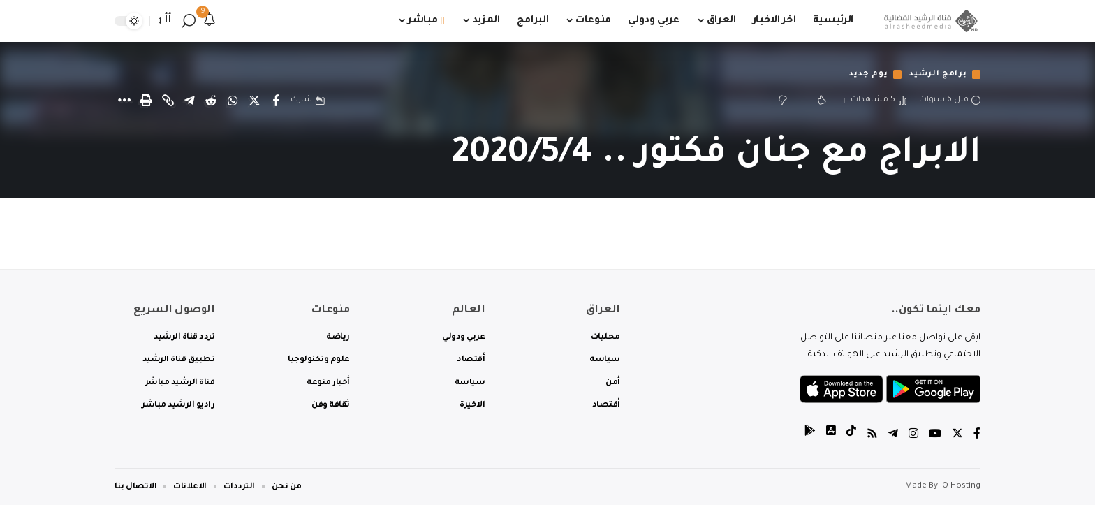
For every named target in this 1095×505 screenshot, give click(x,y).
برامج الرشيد (937, 74)
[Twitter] (957, 435)
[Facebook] (976, 435)
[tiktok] (851, 435)
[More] (124, 100)
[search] (189, 21)
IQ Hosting (960, 486)
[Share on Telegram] (189, 100)
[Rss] (872, 435)
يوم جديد (866, 74)
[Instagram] (913, 435)
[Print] (146, 100)
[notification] (209, 21)
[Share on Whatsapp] (232, 100)
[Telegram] (893, 435)
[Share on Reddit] (211, 100)
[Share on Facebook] (276, 100)
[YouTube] (935, 435)
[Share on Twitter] (254, 100)
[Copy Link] (167, 100)
